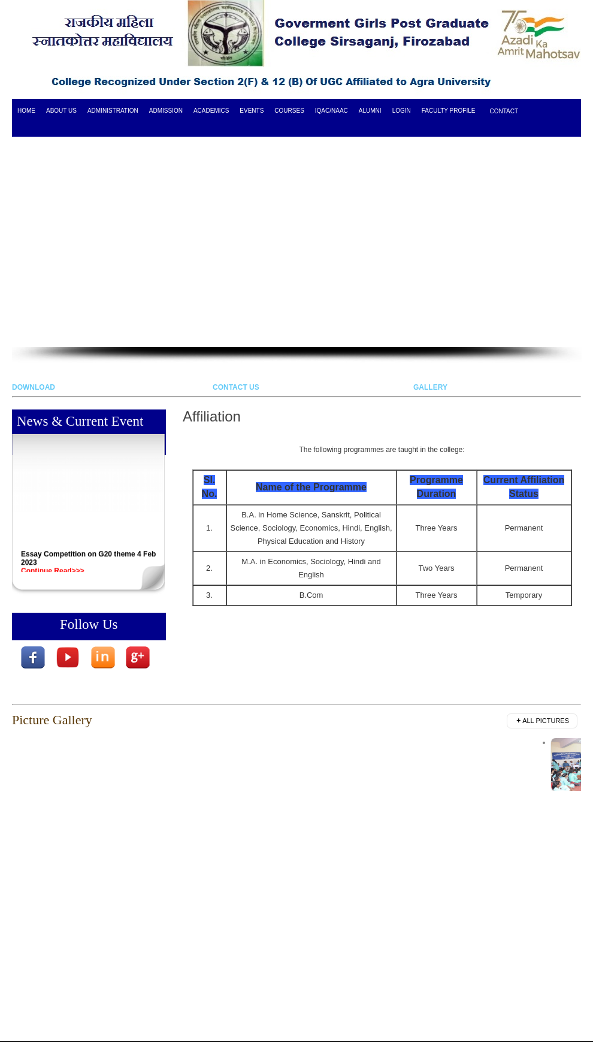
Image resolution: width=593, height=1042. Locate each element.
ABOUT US (61, 110)
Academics (211, 110)
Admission (166, 110)
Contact (503, 111)
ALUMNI (370, 110)
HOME (26, 110)
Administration (112, 110)
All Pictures (542, 720)
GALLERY (430, 387)
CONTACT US (236, 387)
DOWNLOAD (33, 387)
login (401, 110)
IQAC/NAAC (331, 110)
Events (252, 110)
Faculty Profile (449, 110)
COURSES (289, 110)
